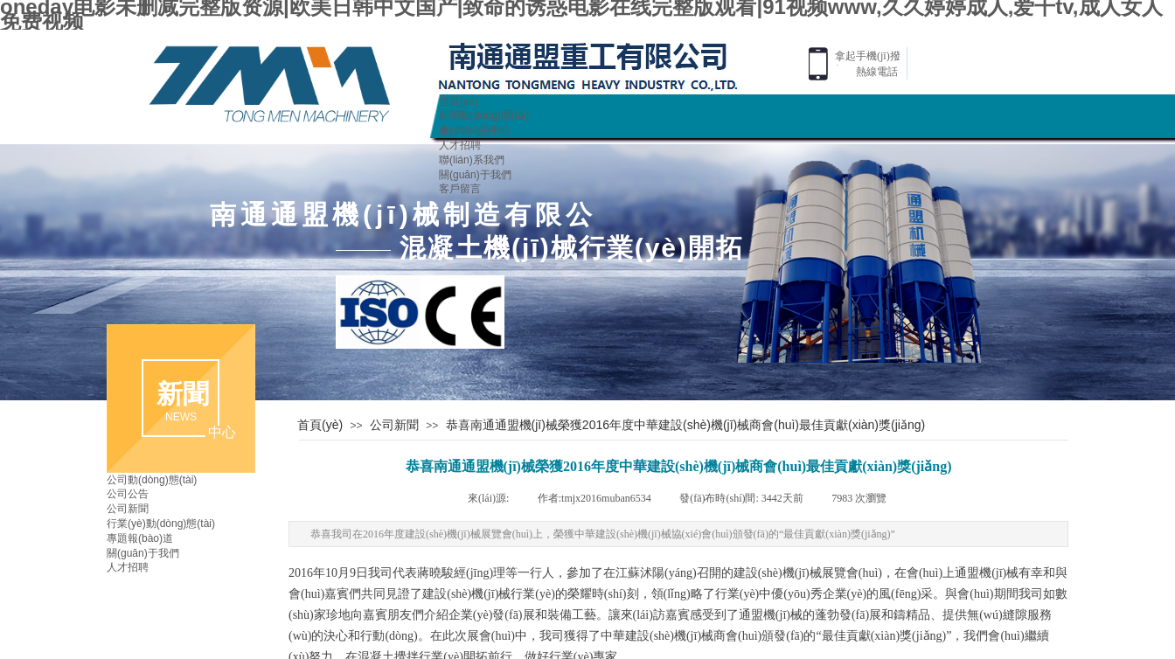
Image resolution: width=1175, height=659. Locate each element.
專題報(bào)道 (140, 538)
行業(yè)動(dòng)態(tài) (161, 523)
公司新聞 (394, 425)
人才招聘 (460, 145)
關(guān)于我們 (475, 175)
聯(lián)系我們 (471, 160)
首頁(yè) (458, 101)
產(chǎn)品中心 (475, 130)
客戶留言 (460, 189)
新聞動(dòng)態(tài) (484, 115)
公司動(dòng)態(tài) (152, 480)
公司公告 (128, 494)
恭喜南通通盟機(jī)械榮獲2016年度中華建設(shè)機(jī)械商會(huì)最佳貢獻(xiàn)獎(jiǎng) (686, 425)
